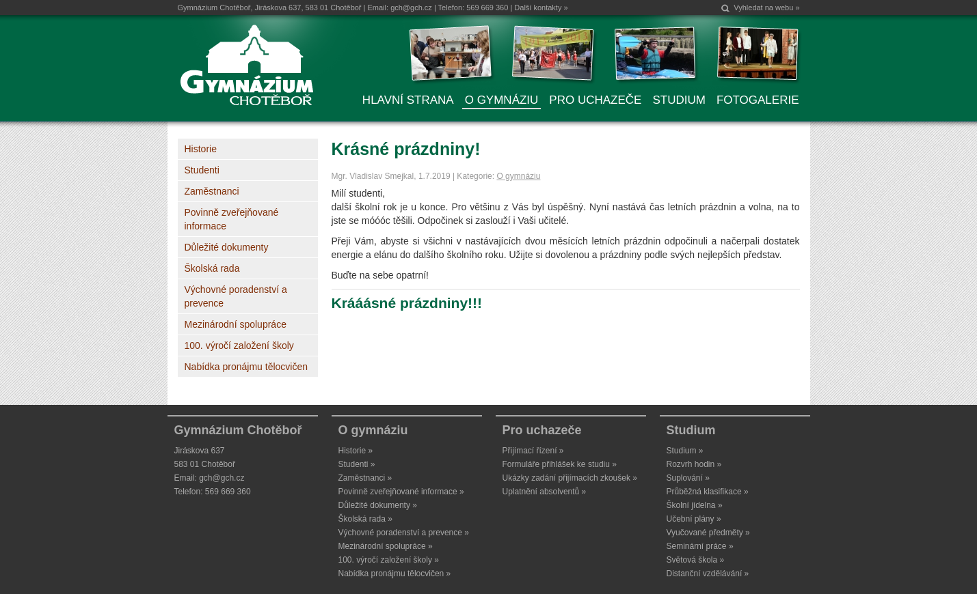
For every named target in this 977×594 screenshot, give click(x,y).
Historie (201, 148)
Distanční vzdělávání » (708, 573)
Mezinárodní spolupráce (235, 324)
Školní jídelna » (695, 505)
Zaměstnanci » (365, 478)
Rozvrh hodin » (694, 464)
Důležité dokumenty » (377, 505)
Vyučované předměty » (708, 532)
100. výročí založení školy (239, 345)
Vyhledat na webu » (766, 7)
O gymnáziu (518, 176)
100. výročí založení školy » (388, 560)
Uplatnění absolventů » (545, 491)
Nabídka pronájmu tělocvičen (246, 366)
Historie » (355, 450)
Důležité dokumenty (227, 247)
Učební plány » (694, 519)
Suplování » (688, 478)
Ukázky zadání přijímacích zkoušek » (570, 478)
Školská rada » (365, 519)
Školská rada (212, 268)
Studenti (202, 170)
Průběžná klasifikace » (708, 491)
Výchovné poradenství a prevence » (403, 532)
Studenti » (356, 464)
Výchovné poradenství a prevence (236, 296)
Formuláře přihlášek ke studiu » (560, 464)
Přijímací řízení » (533, 450)
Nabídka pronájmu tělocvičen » (394, 573)
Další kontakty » (540, 7)
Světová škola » (696, 560)
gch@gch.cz (411, 7)
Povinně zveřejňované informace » (401, 491)
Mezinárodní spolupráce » (385, 546)
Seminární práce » (700, 546)
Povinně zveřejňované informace (232, 219)
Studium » (685, 450)
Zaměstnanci (212, 191)
